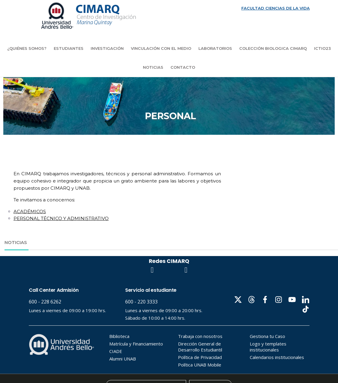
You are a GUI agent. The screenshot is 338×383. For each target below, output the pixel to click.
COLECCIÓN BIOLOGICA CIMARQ (273, 48)
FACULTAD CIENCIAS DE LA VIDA (275, 8)
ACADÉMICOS (30, 211)
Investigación (107, 48)
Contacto (183, 67)
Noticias (153, 67)
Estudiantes (68, 48)
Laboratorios (215, 48)
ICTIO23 (322, 48)
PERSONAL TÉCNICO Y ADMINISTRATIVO (61, 218)
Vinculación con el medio (161, 48)
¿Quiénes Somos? (27, 48)
